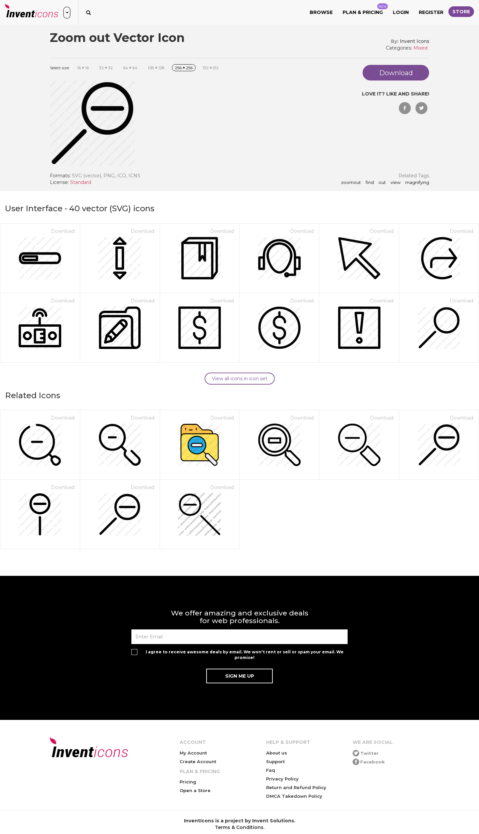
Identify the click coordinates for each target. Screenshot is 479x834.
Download (63, 231)
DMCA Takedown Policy (294, 796)
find (370, 182)
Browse (321, 12)
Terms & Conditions (239, 827)
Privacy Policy (282, 778)
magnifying (417, 182)
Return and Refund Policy (296, 787)
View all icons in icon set (239, 379)
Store (461, 12)
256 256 (184, 67)
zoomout (351, 182)
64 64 (130, 67)
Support (275, 761)
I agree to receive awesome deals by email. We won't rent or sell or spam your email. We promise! (245, 654)
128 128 (156, 67)
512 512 (211, 67)
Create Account (198, 761)
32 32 (106, 67)
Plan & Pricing (365, 9)
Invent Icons (414, 41)
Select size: (60, 67)
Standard (80, 182)
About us (276, 752)
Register (431, 12)
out (382, 182)
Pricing (188, 781)
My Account (193, 752)
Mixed (420, 48)
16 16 (83, 67)
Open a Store (195, 790)
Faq (270, 770)
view (395, 182)
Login (401, 12)
